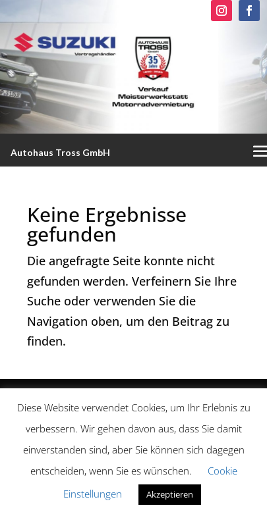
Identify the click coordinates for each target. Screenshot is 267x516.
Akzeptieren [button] (169, 494)
